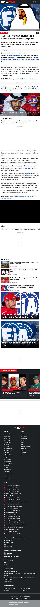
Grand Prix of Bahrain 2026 (11, 491)
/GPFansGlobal (8, 547)
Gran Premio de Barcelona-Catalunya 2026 (15, 502)
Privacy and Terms (18, 596)
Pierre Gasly (7, 444)
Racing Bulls (24, 450)
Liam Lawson (7, 467)
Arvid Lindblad (7, 469)
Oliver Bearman (7, 459)
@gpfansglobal (8, 542)
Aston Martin (24, 436)
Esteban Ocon (7, 461)
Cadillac (23, 440)
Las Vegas (28, 168)
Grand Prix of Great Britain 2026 (13, 506)
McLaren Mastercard (26, 446)
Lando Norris (7, 438)
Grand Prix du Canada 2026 (12, 497)
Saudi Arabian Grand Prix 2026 (12, 493)
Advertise (11, 598)
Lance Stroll (6, 465)
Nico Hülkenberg (8, 473)
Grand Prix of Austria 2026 (11, 504)
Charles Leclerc (7, 436)
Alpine (7, 229)
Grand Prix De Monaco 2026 (12, 500)
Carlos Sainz (7, 452)
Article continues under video (20, 83)
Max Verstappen (8, 448)
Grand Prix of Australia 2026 (12, 485)
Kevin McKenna (4, 50)
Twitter (21, 598)
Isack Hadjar (7, 446)
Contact (28, 596)
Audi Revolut (24, 438)
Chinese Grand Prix (25, 121)
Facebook (16, 598)
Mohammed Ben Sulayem (14, 55)
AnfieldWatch (24, 590)
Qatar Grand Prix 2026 (10, 531)
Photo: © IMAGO (4, 29)
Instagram (26, 598)
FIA (2, 229)
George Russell (7, 457)
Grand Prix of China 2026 (11, 487)
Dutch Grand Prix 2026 (10, 512)
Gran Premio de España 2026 (12, 516)
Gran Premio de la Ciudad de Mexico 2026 (15, 525)
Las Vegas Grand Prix (29, 229)
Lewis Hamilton (7, 434)
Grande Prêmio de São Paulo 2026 (13, 527)
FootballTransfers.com (9, 588)
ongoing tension (30, 173)
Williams (23, 455)
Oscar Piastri (7, 440)
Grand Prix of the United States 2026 (14, 523)
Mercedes (23, 448)
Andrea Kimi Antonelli (9, 455)
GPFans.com (7, 590)
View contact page (8, 581)
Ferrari (22, 442)
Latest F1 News (4, 32)
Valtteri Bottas (7, 476)
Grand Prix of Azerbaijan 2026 (12, 518)
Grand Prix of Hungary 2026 (12, 510)
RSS (25, 596)
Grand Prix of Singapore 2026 (12, 520)
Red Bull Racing (25, 452)
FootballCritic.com (25, 588)
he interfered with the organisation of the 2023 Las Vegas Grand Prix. (20, 60)
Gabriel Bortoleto (8, 471)
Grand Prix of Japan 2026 (11, 489)
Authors (11, 596)
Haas (22, 444)
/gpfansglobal (8, 540)
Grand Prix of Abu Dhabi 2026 (12, 533)
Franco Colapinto (8, 442)
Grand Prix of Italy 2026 (11, 514)
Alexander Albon (8, 450)
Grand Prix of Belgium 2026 (11, 508)
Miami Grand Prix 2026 (10, 495)
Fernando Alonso (8, 463)
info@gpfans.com (8, 568)
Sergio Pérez (7, 478)
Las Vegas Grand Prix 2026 (11, 529)
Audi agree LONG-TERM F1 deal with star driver (23, 79)
